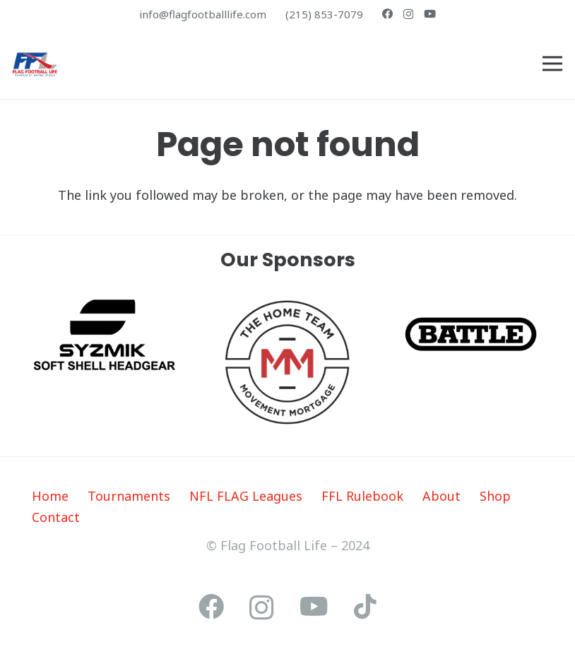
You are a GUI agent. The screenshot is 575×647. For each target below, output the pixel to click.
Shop (495, 495)
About (441, 495)
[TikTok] (365, 606)
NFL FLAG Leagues (245, 495)
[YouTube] (430, 13)
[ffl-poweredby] (35, 64)
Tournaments (129, 495)
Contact (56, 517)
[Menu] (553, 63)
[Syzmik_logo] (104, 334)
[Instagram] (408, 14)
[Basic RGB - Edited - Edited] (470, 333)
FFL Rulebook (362, 495)
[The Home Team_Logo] (287, 362)
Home (50, 495)
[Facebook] (387, 13)
